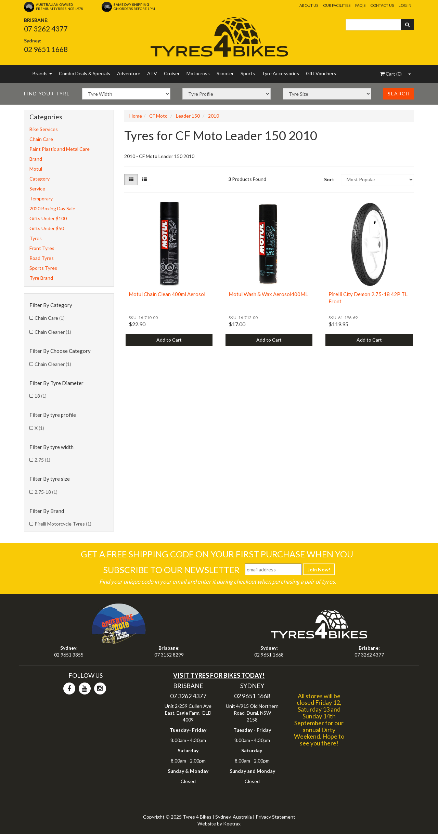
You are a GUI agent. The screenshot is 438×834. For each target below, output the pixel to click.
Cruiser (172, 73)
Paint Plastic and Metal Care (59, 149)
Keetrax (232, 823)
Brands (42, 73)
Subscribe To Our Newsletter (171, 570)
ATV (152, 73)
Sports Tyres (43, 268)
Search (399, 93)
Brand (35, 159)
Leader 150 (188, 116)
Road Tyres (41, 258)
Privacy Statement (275, 817)
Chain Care (41, 139)
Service (37, 188)
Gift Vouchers (321, 73)
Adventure (128, 73)
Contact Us (382, 5)
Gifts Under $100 (48, 218)
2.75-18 (46, 492)
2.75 (42, 460)
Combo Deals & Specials (84, 73)
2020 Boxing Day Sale (52, 208)
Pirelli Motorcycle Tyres (63, 524)
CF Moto (158, 116)
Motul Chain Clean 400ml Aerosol (167, 294)
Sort (329, 179)
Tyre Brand (41, 278)
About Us (308, 5)
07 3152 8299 (169, 655)
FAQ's (360, 5)
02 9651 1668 (46, 49)
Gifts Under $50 (46, 228)
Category (39, 179)
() (391, 74)
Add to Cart (169, 340)
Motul (35, 169)
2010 (213, 116)
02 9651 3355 (68, 655)
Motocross (198, 73)
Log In (405, 5)
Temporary (41, 198)
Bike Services (43, 129)
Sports (248, 73)
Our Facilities (336, 5)
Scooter (225, 73)
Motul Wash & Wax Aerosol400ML (268, 294)
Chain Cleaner (53, 332)
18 (41, 396)
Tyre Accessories (280, 73)
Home (135, 116)
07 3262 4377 (46, 28)
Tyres (35, 238)
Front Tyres (41, 248)
